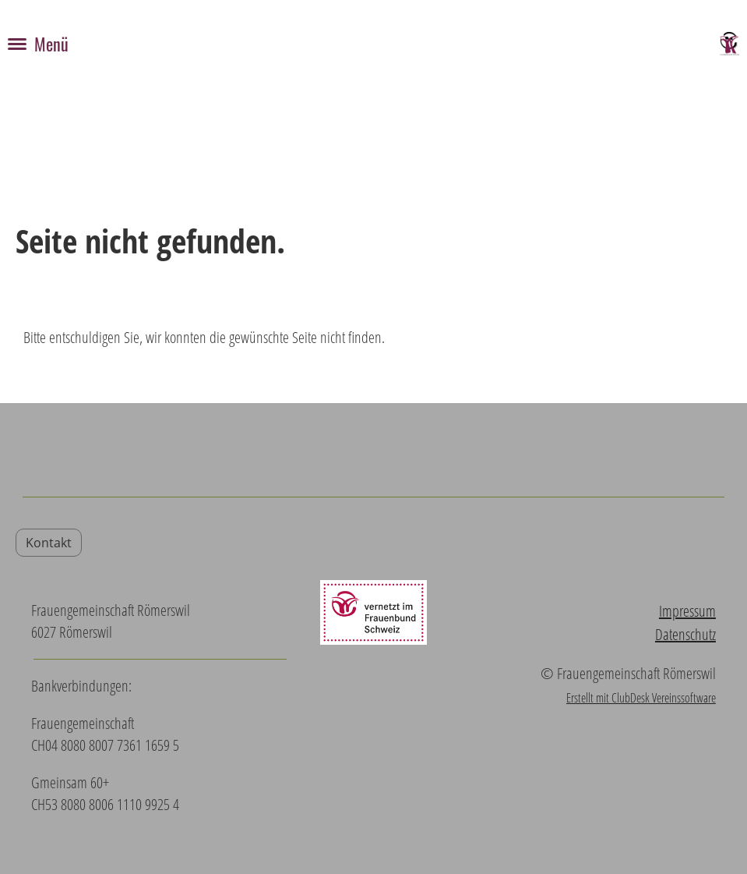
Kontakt (49, 542)
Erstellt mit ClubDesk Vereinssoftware (641, 697)
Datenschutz (685, 634)
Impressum (687, 610)
